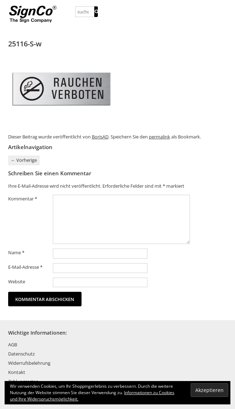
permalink (159, 137)
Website (16, 281)
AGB (12, 344)
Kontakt (16, 372)
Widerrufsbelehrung (29, 363)
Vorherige (24, 160)
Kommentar (22, 198)
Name (16, 252)
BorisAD (100, 137)
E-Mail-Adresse (25, 267)
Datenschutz (21, 354)
